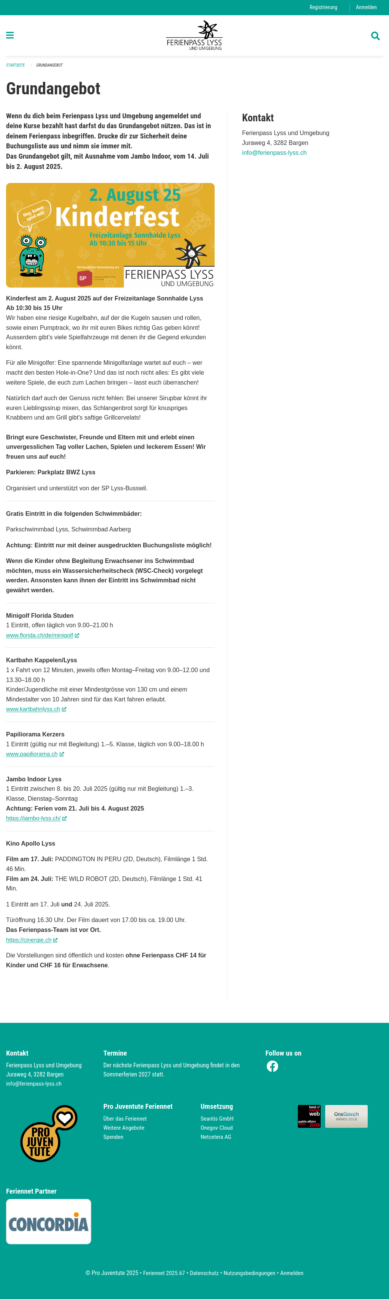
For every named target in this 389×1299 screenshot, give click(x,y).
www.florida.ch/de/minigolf (44, 638)
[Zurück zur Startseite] (194, 37)
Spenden (113, 1136)
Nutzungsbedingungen (250, 1273)
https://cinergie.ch (33, 942)
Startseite (16, 68)
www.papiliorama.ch (36, 757)
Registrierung (322, 7)
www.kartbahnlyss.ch (37, 712)
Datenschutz (204, 1273)
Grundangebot (51, 68)
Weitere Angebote (124, 1127)
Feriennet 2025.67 (162, 1273)
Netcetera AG (216, 1136)
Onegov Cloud (217, 1127)
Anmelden (366, 7)
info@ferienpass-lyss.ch (274, 156)
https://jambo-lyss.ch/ (38, 821)
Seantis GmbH (218, 1118)
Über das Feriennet (125, 1118)
